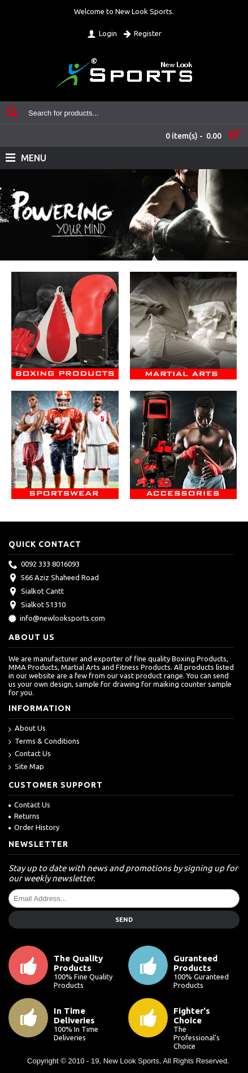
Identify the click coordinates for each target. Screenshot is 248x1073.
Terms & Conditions (44, 742)
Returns (24, 816)
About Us (27, 729)
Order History (33, 827)
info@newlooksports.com (56, 619)
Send (124, 919)
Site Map (26, 767)
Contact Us (29, 754)
